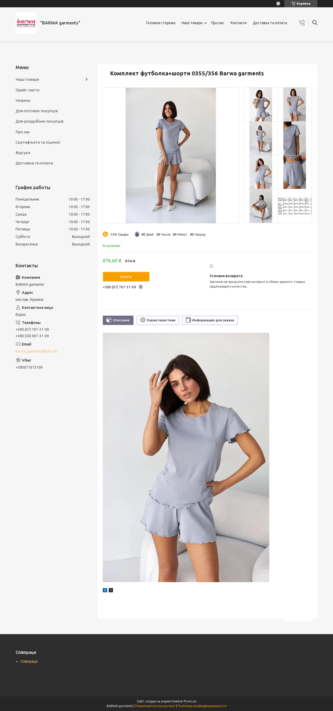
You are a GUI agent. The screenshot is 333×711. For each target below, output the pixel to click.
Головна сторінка (160, 23)
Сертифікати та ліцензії (38, 142)
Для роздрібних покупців (39, 121)
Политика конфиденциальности (202, 706)
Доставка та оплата (270, 23)
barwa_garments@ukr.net (36, 351)
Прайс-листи (27, 90)
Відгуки (23, 152)
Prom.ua (190, 701)
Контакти (238, 23)
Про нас (217, 23)
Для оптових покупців (37, 111)
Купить (126, 277)
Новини (23, 100)
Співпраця (28, 661)
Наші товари (192, 23)
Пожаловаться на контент (155, 706)
